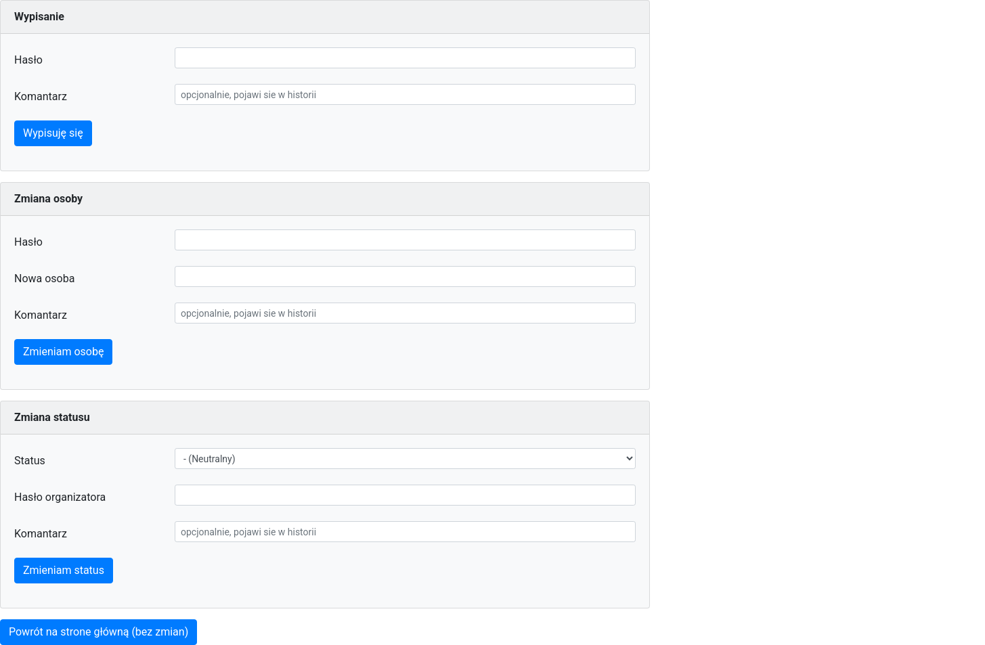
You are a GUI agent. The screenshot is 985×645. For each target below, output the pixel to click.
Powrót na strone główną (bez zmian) (98, 631)
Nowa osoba (44, 278)
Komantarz (40, 96)
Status (29, 460)
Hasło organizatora (60, 497)
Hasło (28, 59)
